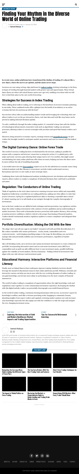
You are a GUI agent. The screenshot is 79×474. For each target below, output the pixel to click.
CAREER (32, 462)
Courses (72, 462)
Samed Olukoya (15, 27)
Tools (65, 462)
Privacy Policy (41, 462)
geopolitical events (60, 136)
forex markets (28, 166)
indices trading (46, 87)
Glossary (51, 462)
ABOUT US (7, 462)
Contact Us (23, 462)
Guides (59, 462)
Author (14, 462)
